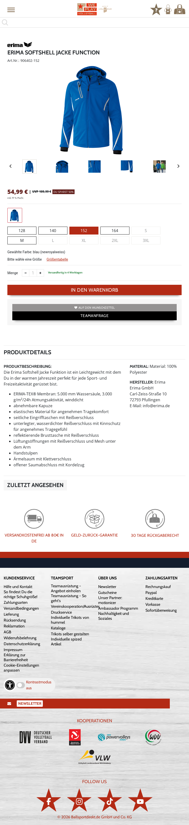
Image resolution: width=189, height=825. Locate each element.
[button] (11, 9)
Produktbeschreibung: (28, 366)
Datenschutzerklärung (22, 643)
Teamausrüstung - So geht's (68, 598)
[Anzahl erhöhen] (40, 273)
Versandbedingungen (21, 608)
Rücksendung (15, 620)
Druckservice (61, 612)
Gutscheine (107, 592)
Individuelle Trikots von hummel (70, 620)
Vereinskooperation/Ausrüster (75, 606)
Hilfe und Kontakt (18, 586)
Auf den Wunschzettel (94, 307)
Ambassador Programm (118, 608)
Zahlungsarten (16, 602)
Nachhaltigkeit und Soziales (113, 616)
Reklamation (14, 626)
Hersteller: (142, 382)
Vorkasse (152, 604)
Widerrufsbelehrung (20, 638)
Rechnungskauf (158, 586)
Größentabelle (57, 259)
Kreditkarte (154, 598)
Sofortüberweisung (161, 610)
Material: (139, 366)
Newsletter (107, 586)
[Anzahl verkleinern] (25, 273)
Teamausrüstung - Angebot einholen (66, 588)
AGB (7, 632)
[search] (94, 22)
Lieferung (11, 614)
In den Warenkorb (94, 290)
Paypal (151, 592)
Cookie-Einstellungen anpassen (21, 668)
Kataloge (58, 628)
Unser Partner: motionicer (110, 600)
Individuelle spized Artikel (66, 641)
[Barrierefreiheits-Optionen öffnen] (10, 685)
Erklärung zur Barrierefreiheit (16, 657)
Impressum (13, 649)
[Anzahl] (33, 273)
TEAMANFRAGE (94, 315)
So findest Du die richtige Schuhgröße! (20, 594)
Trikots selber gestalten (70, 634)
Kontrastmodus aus (38, 685)
